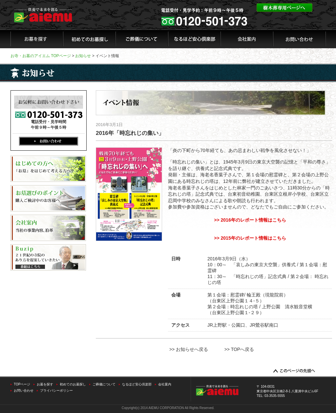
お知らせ (83, 56)
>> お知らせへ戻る (188, 349)
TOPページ (22, 384)
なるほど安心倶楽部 (137, 384)
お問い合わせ (23, 390)
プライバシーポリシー (56, 390)
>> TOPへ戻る (239, 349)
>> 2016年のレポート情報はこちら (250, 220)
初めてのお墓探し (73, 384)
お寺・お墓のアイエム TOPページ (40, 56)
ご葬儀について (104, 384)
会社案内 (164, 384)
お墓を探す (45, 384)
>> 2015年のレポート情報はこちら (250, 238)
